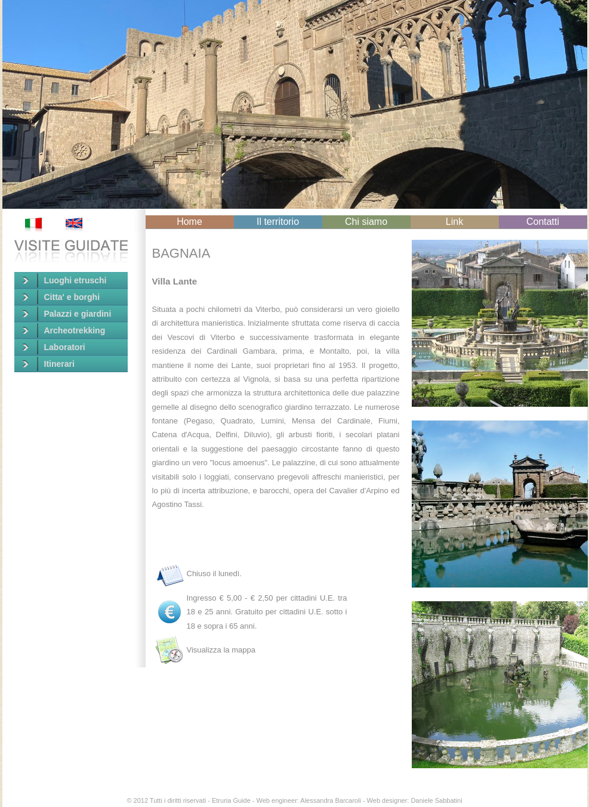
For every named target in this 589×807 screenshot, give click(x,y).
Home (189, 222)
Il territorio (278, 222)
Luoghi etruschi (65, 280)
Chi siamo (366, 222)
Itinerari (49, 364)
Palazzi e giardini (67, 314)
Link (454, 222)
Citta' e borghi (61, 297)
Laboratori (54, 347)
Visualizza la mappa (221, 649)
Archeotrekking (64, 330)
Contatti (542, 222)
